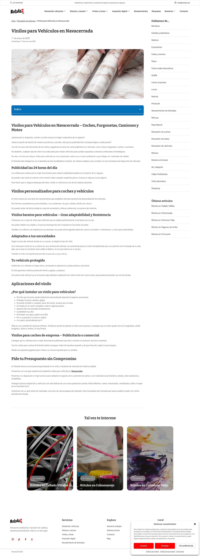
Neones (154, 96)
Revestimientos (141, 11)
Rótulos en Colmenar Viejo (163, 220)
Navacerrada (77, 371)
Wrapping (155, 188)
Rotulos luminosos (159, 160)
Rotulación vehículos (54, 11)
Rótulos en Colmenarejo (161, 213)
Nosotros (170, 11)
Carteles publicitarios (160, 33)
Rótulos (154, 153)
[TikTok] (19, 539)
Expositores (156, 47)
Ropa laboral (156, 125)
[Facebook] (25, 539)
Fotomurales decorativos (162, 68)
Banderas (155, 26)
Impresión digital (120, 11)
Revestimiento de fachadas (73, 543)
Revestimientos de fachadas (163, 110)
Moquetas (156, 11)
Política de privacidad (167, 551)
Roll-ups (155, 117)
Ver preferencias (186, 546)
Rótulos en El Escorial (160, 234)
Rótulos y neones (79, 11)
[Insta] (12, 539)
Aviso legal (180, 551)
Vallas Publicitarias (159, 174)
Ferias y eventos (158, 54)
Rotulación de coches (160, 132)
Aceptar (143, 546)
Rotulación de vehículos (26, 21)
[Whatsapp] (32, 539)
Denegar (165, 546)
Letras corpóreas (158, 82)
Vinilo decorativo (158, 181)
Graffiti (154, 75)
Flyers (153, 61)
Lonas (154, 89)
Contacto (184, 11)
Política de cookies (152, 551)
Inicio (13, 21)
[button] (195, 524)
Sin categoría (157, 167)
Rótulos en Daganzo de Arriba (164, 227)
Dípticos (155, 40)
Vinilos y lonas (100, 11)
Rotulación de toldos (160, 139)
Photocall (155, 103)
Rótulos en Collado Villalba (162, 206)
